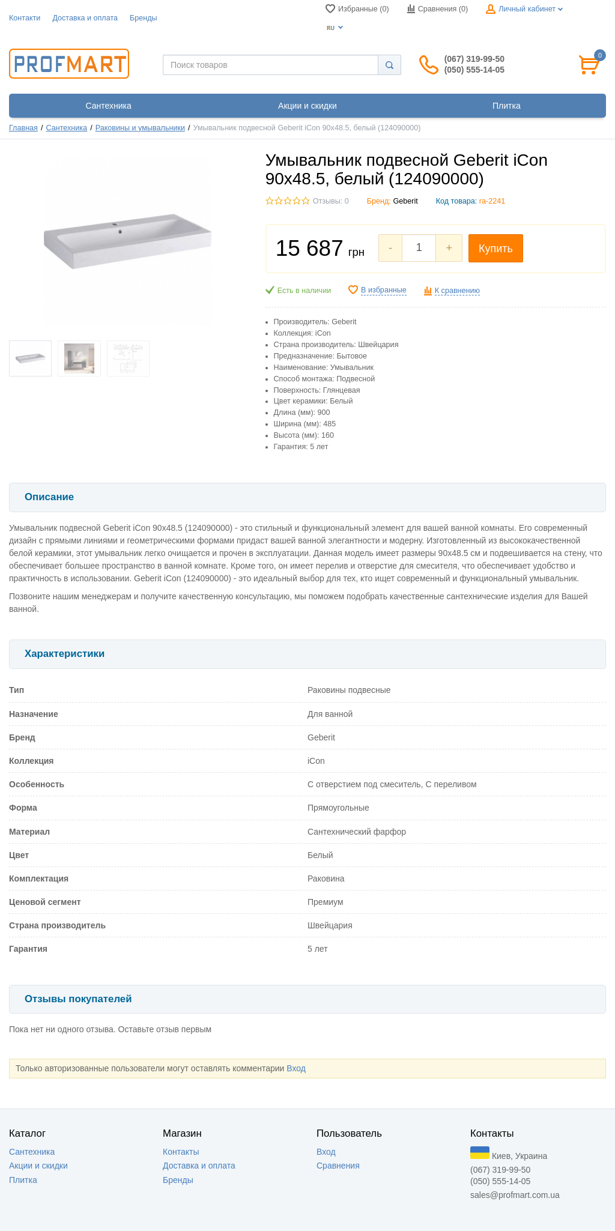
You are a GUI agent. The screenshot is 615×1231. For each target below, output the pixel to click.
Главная (23, 128)
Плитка (23, 1180)
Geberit (405, 201)
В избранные (384, 290)
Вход (296, 1068)
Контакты (181, 1152)
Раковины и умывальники (140, 128)
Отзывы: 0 (331, 201)
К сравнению (457, 290)
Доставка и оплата (85, 18)
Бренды (143, 18)
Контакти (24, 18)
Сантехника (67, 128)
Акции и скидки (38, 1165)
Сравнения (338, 1165)
